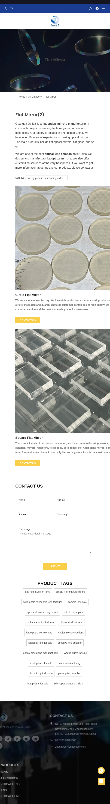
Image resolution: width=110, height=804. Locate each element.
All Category (35, 96)
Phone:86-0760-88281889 (6, 8)
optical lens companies (60, 153)
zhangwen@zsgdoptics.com (66, 746)
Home (22, 96)
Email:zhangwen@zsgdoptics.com (11, 8)
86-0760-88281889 (61, 740)
